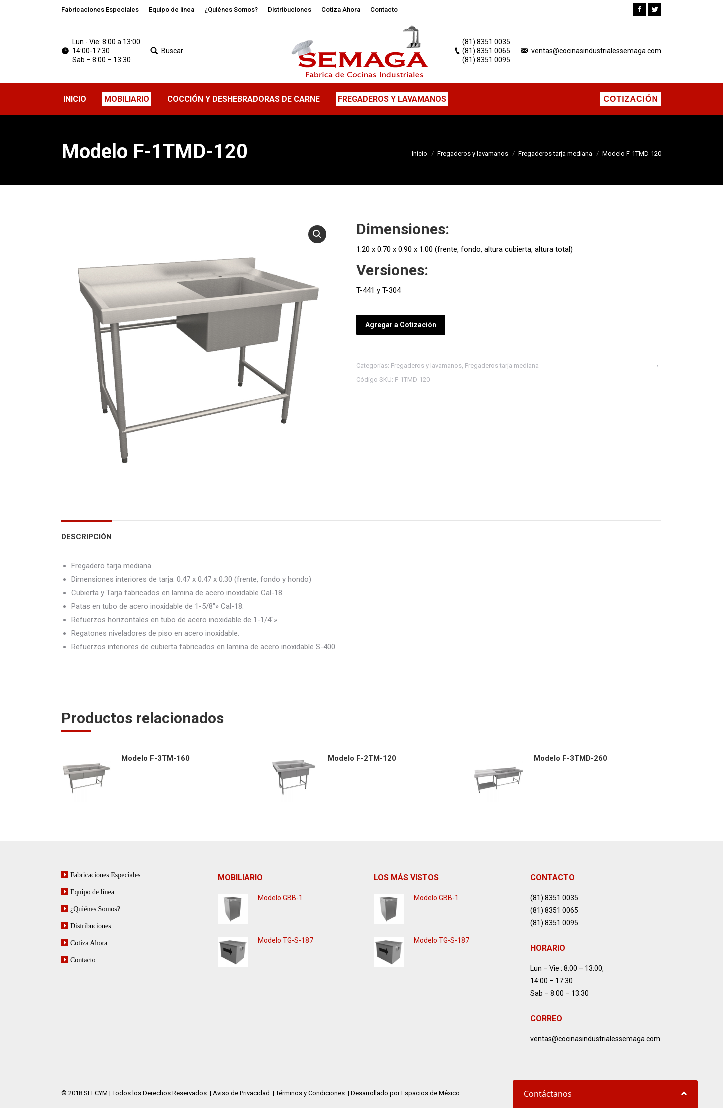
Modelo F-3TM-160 (156, 758)
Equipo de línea (92, 891)
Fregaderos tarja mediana (555, 153)
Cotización (631, 99)
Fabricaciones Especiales (105, 874)
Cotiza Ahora (89, 942)
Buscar (173, 51)
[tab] (87, 532)
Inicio (420, 153)
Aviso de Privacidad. (242, 1093)
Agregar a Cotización (401, 325)
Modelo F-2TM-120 (362, 758)
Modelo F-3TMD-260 (571, 758)
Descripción (87, 536)
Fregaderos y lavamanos (473, 153)
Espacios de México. (432, 1093)
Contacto (83, 959)
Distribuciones (91, 925)
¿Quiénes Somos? (95, 908)
